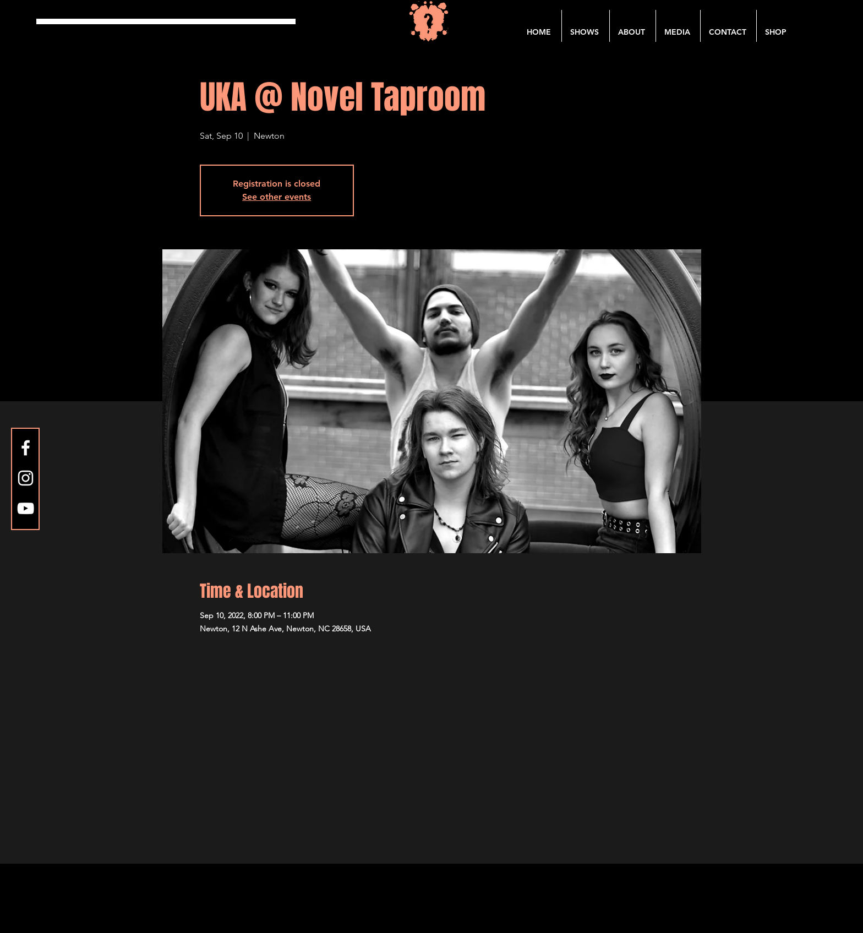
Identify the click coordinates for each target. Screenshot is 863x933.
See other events (276, 197)
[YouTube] (25, 508)
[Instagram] (25, 478)
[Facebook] (25, 448)
